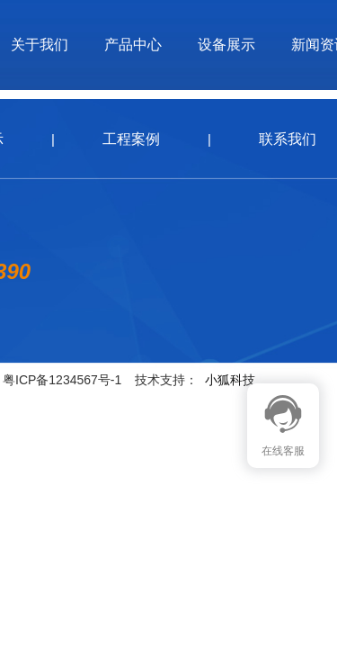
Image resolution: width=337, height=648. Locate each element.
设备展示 (226, 44)
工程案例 (131, 139)
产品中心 (133, 44)
